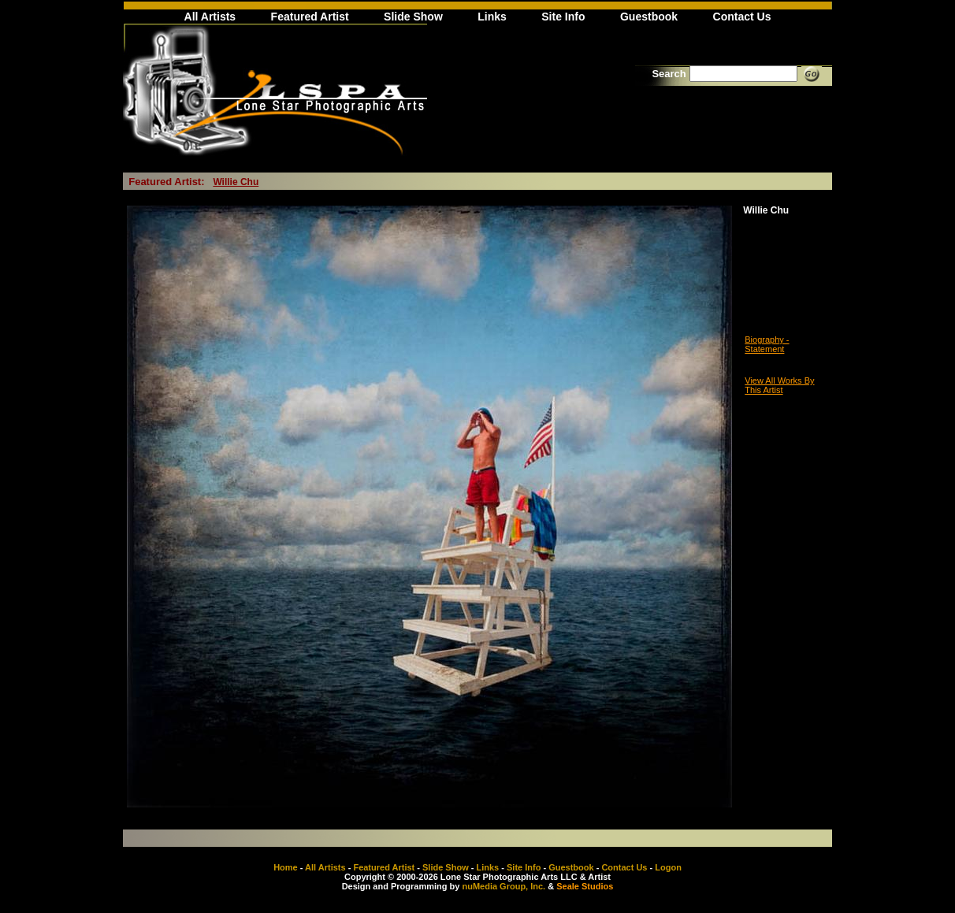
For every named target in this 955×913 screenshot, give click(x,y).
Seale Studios (584, 886)
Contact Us (742, 16)
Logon (668, 867)
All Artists (210, 16)
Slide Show (413, 16)
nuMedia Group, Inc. (503, 886)
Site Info (563, 16)
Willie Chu (235, 181)
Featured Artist (310, 16)
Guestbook (649, 16)
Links (492, 16)
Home (285, 867)
